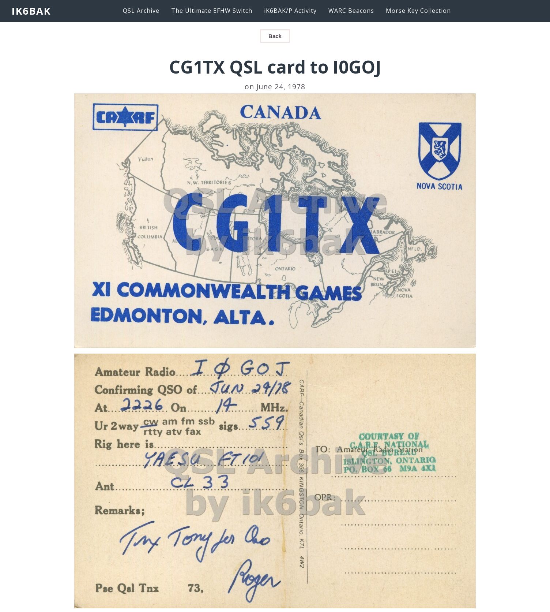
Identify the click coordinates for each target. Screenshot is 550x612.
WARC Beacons (351, 11)
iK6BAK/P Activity (290, 11)
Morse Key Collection (418, 11)
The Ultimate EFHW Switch (211, 11)
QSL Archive (141, 11)
